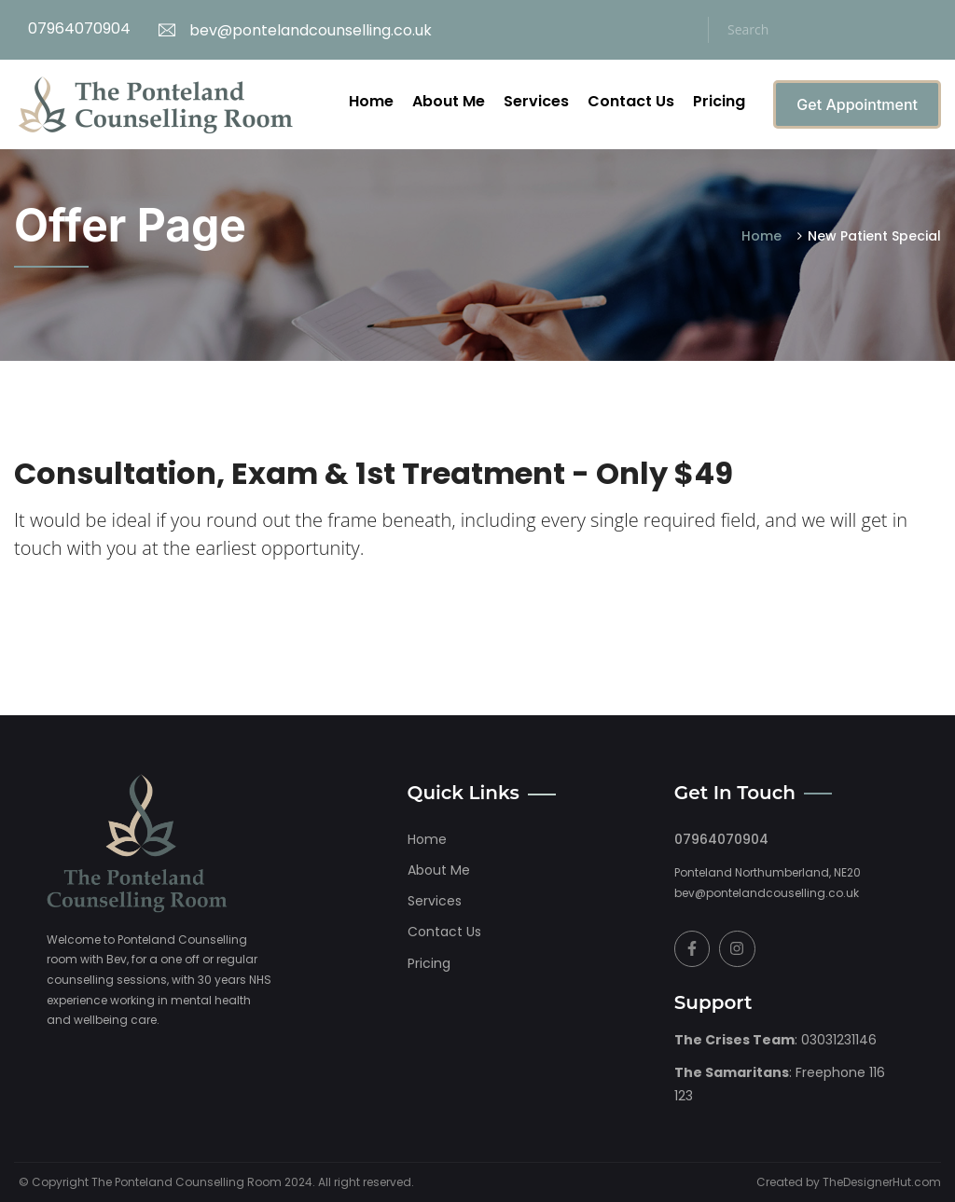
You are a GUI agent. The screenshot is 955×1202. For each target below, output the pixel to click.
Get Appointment (857, 104)
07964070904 (79, 28)
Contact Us (631, 101)
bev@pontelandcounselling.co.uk (295, 30)
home (427, 839)
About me (439, 870)
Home (371, 101)
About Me (448, 101)
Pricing (719, 101)
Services (536, 101)
